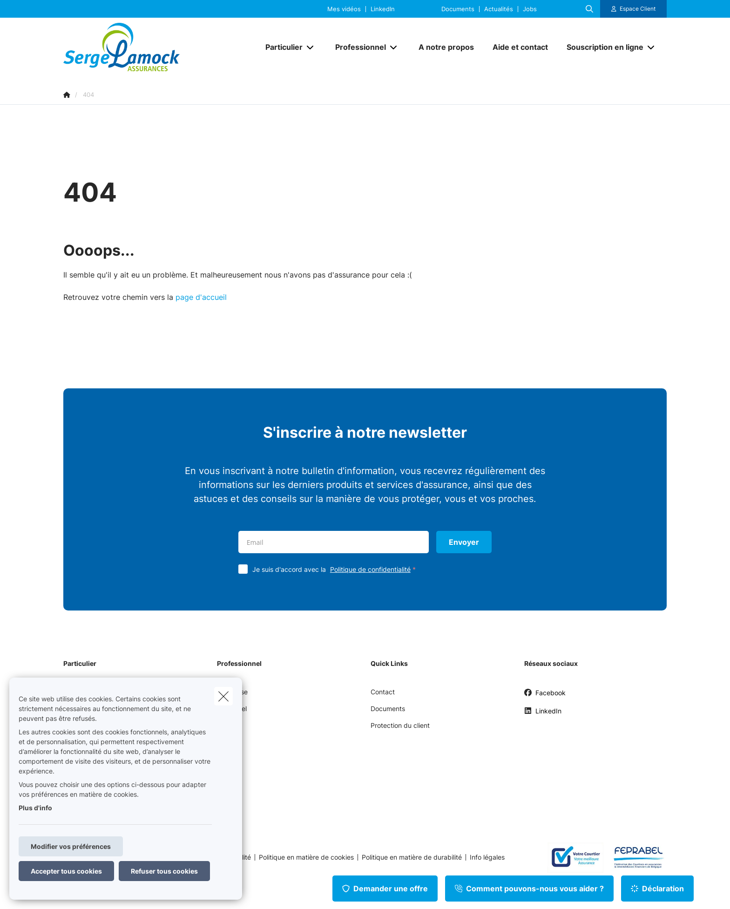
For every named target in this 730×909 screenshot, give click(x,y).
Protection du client (400, 725)
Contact (383, 692)
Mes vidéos (344, 9)
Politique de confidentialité (370, 569)
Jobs (530, 9)
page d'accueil (201, 297)
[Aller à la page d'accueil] (156, 47)
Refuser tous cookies (164, 871)
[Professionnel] (357, 47)
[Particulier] (280, 47)
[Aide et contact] (520, 47)
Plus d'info (35, 808)
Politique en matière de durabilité (412, 857)
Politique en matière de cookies (306, 857)
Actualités (498, 9)
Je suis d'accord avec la (336, 569)
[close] (223, 696)
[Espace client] (633, 9)
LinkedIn (383, 9)
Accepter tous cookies (66, 871)
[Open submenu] (311, 47)
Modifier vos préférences (71, 846)
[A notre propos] (446, 47)
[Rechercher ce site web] (589, 9)
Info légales (487, 857)
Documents (457, 9)
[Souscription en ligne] (601, 47)
